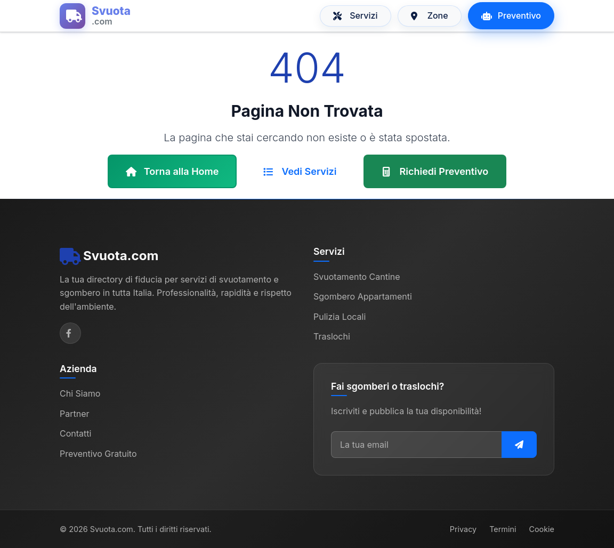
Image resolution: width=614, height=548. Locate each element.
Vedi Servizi (299, 171)
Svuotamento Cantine (356, 276)
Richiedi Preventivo (435, 171)
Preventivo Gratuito (98, 453)
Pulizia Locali (339, 316)
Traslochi (331, 336)
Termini (502, 529)
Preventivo (511, 15)
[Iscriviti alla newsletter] (519, 444)
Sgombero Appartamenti (362, 296)
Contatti (75, 433)
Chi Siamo (80, 393)
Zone (429, 15)
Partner (75, 413)
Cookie (541, 529)
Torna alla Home (172, 171)
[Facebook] (70, 333)
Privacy (463, 529)
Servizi (355, 15)
